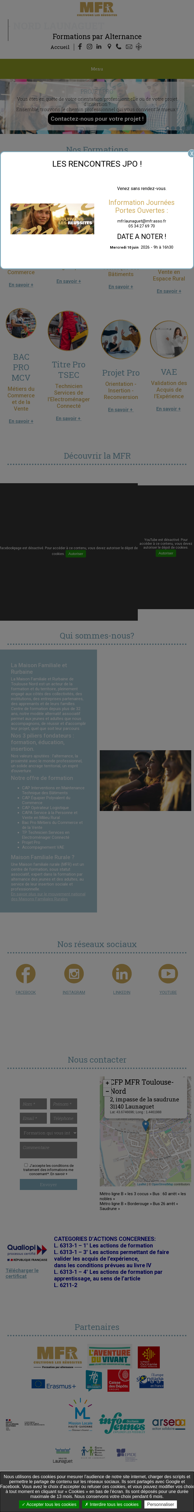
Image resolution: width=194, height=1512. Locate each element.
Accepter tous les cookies (49, 1504)
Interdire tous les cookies (111, 1504)
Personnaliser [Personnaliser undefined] (160, 1504)
